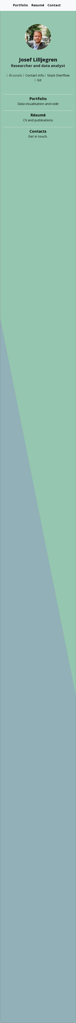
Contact (54, 5)
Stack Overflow (58, 75)
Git (39, 80)
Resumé (37, 5)
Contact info (34, 75)
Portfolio (20, 5)
